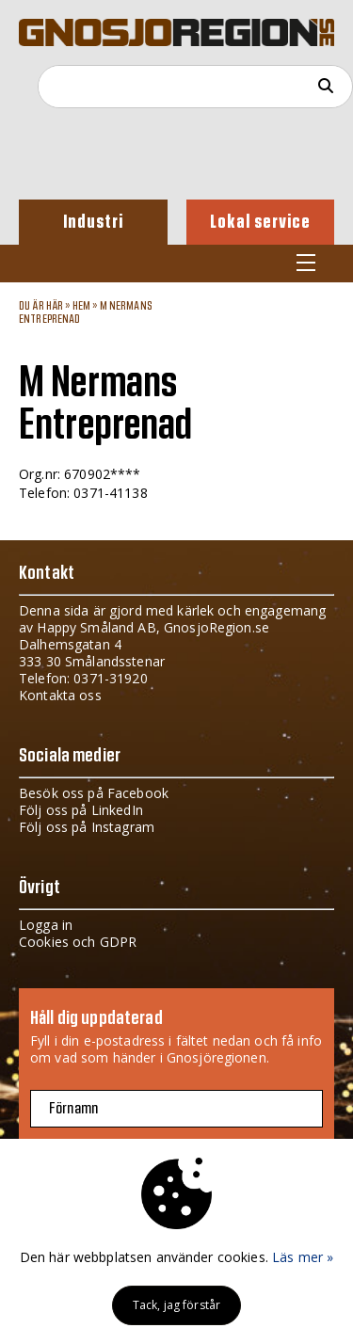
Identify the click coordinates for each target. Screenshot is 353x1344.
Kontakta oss (60, 695)
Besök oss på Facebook (93, 793)
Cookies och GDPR (77, 942)
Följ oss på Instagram (86, 827)
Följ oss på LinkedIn (81, 810)
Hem (81, 306)
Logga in (45, 925)
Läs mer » (302, 1257)
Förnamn (73, 1108)
